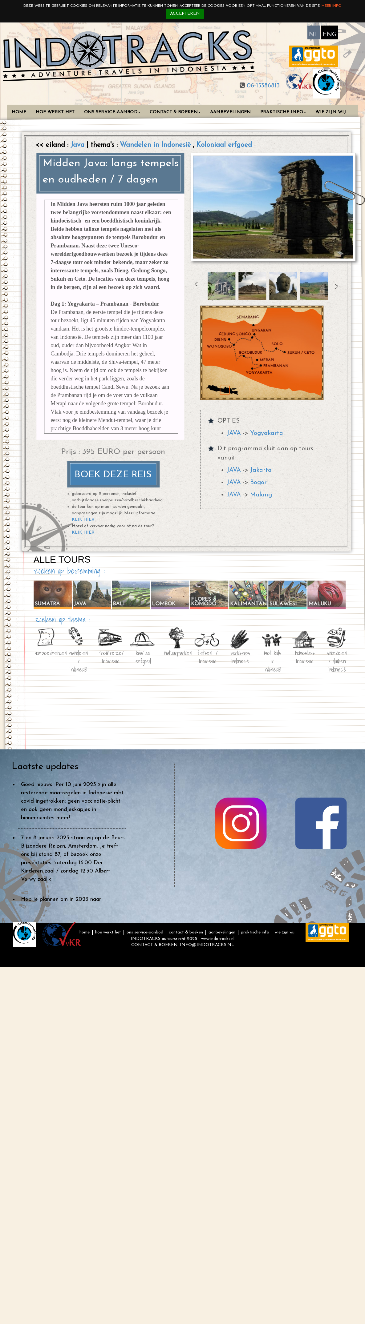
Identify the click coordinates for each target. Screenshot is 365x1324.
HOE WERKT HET (55, 112)
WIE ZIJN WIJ (330, 112)
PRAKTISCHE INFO (283, 112)
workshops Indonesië (240, 656)
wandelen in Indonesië (78, 656)
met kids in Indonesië (272, 656)
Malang (261, 495)
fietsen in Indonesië (207, 656)
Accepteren (185, 13)
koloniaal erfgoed (143, 656)
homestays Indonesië (304, 656)
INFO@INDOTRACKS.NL (207, 945)
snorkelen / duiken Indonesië (337, 656)
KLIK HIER (83, 519)
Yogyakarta (266, 433)
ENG (330, 35)
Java (79, 145)
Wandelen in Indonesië (156, 145)
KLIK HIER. (83, 532)
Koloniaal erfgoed (224, 145)
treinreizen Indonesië (110, 656)
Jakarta (261, 470)
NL (313, 35)
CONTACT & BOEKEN (175, 112)
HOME (19, 112)
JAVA (234, 433)
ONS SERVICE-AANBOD (112, 112)
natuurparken (175, 652)
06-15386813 (262, 86)
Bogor (258, 482)
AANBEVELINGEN (230, 112)
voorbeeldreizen (45, 652)
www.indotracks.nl (217, 939)
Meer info (332, 6)
